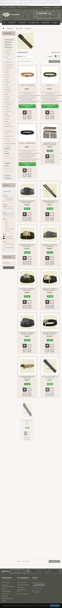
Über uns (4, 589)
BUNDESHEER (12, 22)
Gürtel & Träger (7, 56)
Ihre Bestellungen (21, 582)
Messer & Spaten (7, 83)
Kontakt (57, 7)
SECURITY (55, 22)
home (5, 7)
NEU (4, 22)
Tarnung (8, 146)
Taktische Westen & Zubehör (7, 119)
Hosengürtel (9, 59)
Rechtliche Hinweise (22, 593)
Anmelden (46, 7)
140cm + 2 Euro (9, 229)
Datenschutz (5, 593)
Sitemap (13, 7)
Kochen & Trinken (8, 93)
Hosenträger (9, 64)
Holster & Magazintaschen (8, 125)
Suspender (8, 67)
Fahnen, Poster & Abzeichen (7, 99)
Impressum (5, 596)
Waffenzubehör (8, 131)
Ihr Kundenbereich (23, 578)
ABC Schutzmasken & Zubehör (8, 136)
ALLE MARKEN (7, 152)
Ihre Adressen (21, 587)
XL (6, 225)
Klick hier (46, 605)
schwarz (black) (9, 238)
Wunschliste (8, 257)
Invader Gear (9, 198)
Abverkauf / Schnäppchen (8, 177)
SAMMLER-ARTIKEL (7, 164)
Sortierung (19, 56)
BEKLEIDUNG (22, 22)
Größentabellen (6, 591)
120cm (7, 231)
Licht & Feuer (7, 78)
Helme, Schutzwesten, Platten (8, 112)
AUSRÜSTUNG (45, 22)
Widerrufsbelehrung (7, 598)
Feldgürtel (8, 62)
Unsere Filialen (6, 582)
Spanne (5, 206)
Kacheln (55, 56)
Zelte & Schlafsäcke (7, 88)
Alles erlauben (55, 605)
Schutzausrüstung (9, 39)
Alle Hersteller (33, 22)
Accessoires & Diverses (8, 105)
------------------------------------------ (8, 158)
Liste (59, 56)
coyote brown (9, 236)
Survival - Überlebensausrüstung (9, 142)
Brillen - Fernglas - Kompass (7, 72)
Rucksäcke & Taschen (8, 51)
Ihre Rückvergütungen (23, 585)
